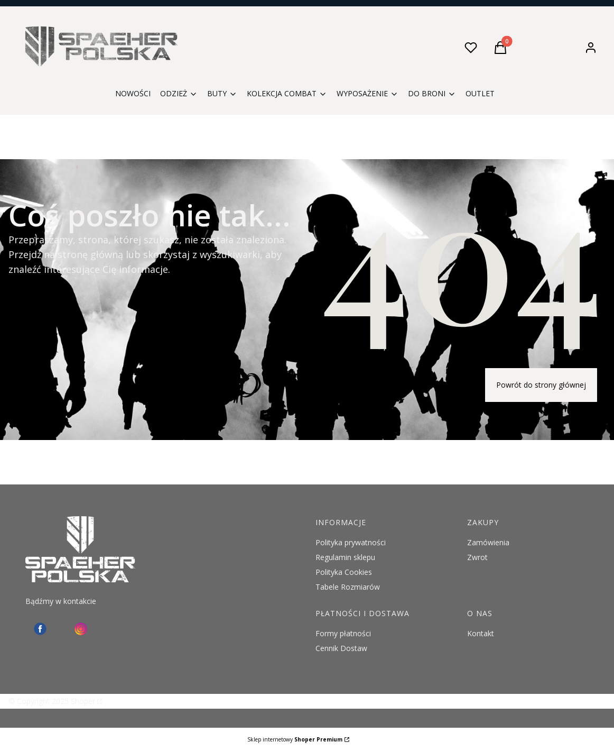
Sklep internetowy (294, 739)
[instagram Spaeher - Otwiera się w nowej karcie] (81, 629)
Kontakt (480, 633)
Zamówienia (488, 542)
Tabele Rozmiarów (347, 587)
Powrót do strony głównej (541, 385)
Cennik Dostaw (341, 648)
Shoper (83, 701)
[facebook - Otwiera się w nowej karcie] (40, 629)
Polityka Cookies (343, 572)
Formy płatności (343, 633)
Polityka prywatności (350, 542)
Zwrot (477, 557)
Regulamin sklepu (345, 557)
